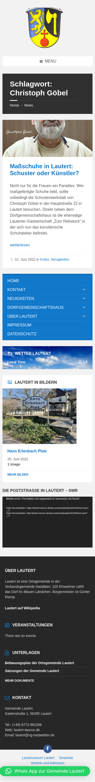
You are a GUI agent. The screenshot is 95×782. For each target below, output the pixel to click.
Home (14, 105)
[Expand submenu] (84, 290)
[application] (47, 522)
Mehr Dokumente (19, 680)
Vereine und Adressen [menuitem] (47, 763)
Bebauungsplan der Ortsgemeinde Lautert (39, 663)
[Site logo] (44, 46)
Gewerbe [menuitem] (66, 758)
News (28, 105)
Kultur (44, 259)
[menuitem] (47, 281)
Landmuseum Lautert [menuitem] (38, 758)
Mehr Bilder (17, 474)
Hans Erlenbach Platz (27, 451)
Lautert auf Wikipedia (22, 608)
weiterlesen (20, 245)
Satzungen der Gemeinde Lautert (32, 671)
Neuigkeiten (60, 259)
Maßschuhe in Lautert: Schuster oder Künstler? (44, 170)
